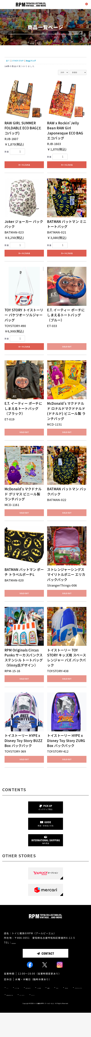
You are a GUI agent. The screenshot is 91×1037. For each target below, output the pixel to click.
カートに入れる (24, 165)
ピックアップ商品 (31, 997)
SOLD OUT (66, 346)
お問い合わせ (73, 1004)
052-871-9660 (21, 952)
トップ (10, 997)
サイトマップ (47, 1018)
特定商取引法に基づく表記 (65, 1011)
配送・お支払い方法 (60, 997)
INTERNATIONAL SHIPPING (25, 1011)
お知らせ (53, 1004)
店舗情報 (36, 1004)
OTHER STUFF (18, 60)
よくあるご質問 (16, 1004)
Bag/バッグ (31, 60)
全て (8, 60)
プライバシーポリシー (19, 1018)
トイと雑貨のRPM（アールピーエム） (44, 1028)
